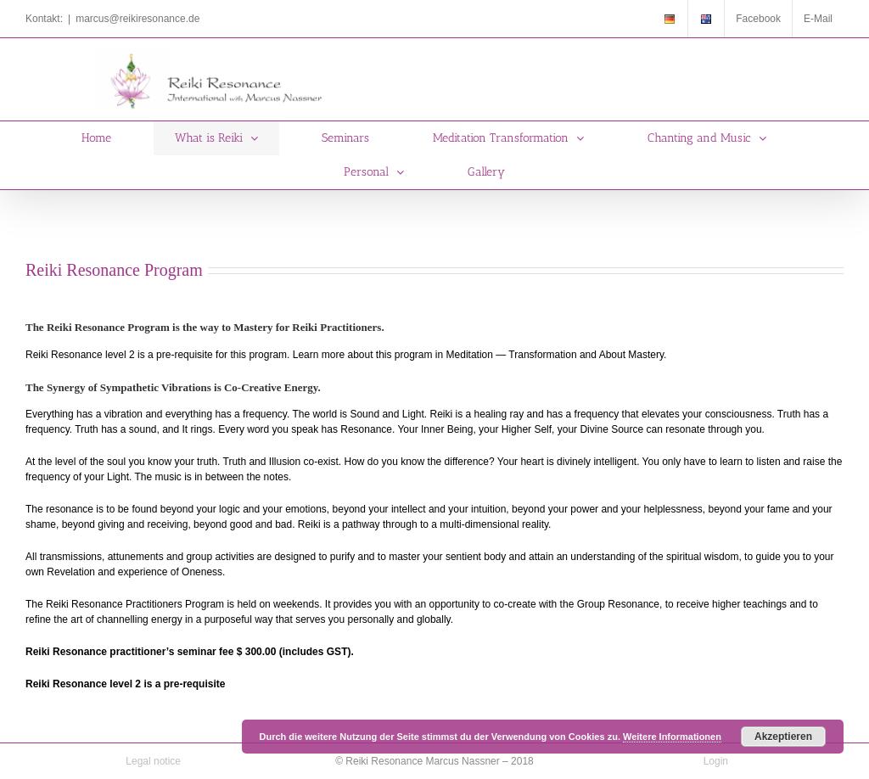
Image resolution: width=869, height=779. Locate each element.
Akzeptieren (783, 737)
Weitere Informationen (672, 736)
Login (716, 761)
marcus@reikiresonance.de (137, 19)
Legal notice (153, 761)
